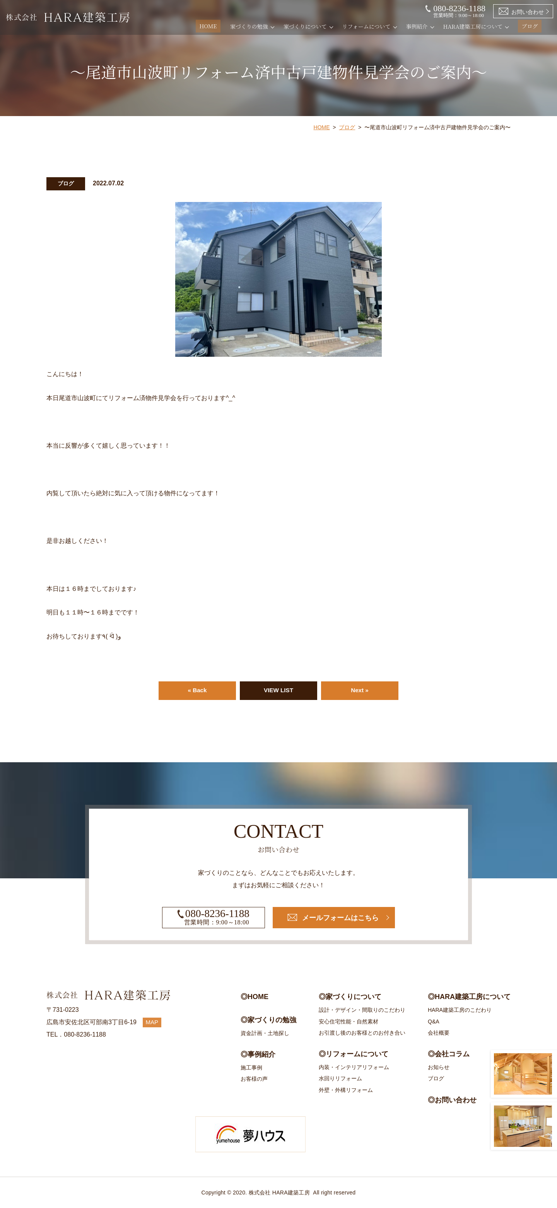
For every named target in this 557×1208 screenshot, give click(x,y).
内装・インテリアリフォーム (354, 1067)
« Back (197, 690)
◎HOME (254, 997)
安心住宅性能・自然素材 (348, 1021)
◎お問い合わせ (452, 1100)
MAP (152, 1022)
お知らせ (438, 1067)
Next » (359, 690)
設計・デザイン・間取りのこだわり (362, 1010)
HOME (219, 26)
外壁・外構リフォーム (346, 1090)
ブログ (533, 26)
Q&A (433, 1021)
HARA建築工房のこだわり (460, 1010)
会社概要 (438, 1033)
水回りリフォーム (340, 1079)
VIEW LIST (278, 690)
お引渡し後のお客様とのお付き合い (362, 1033)
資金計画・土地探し (265, 1033)
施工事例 (251, 1068)
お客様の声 (254, 1079)
